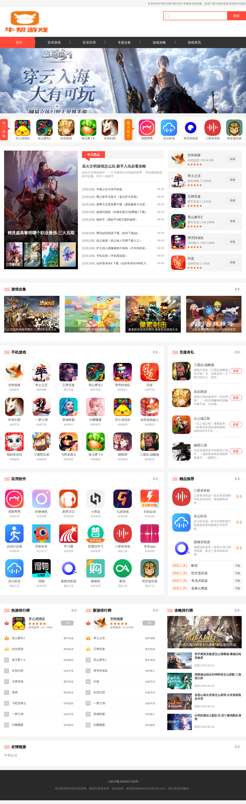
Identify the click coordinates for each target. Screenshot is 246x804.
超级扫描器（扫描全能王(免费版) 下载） (122, 212)
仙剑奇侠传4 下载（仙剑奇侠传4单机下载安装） (123, 263)
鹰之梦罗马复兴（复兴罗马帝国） (117, 196)
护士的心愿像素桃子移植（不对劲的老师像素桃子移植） (123, 248)
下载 (237, 565)
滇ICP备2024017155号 (123, 781)
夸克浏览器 (199, 580)
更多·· (238, 289)
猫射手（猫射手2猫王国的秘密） (117, 219)
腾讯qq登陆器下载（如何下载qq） (118, 233)
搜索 (236, 16)
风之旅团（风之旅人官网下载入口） (119, 240)
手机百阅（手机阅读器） (112, 255)
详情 (232, 159)
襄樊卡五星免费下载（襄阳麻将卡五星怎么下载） (123, 204)
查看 (236, 371)
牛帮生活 (10, 755)
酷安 (194, 565)
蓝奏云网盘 (199, 588)
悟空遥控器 (199, 573)
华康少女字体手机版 (109, 189)
